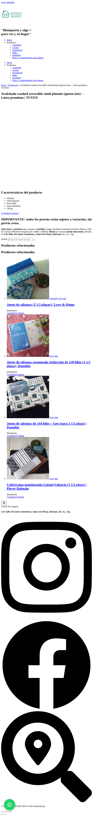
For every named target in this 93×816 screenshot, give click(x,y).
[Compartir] (8, 811)
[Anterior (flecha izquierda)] (2, 814)
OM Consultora (53, 806)
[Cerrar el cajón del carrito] (4, 503)
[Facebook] (46, 710)
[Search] (34, 239)
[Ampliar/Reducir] (2, 811)
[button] (9, 804)
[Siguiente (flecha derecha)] (5, 814)
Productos (11, 42)
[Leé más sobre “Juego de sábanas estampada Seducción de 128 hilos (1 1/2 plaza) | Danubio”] (53, 356)
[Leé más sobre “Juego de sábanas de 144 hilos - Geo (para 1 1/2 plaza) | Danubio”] (53, 417)
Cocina (15, 47)
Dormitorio (17, 50)
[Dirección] (46, 801)
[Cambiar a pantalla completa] (5, 811)
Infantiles (16, 55)
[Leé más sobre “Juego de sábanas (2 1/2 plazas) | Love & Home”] (62, 298)
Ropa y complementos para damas (27, 58)
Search (4, 239)
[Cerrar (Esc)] (11, 811)
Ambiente (16, 45)
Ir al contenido (7, 2)
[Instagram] (46, 618)
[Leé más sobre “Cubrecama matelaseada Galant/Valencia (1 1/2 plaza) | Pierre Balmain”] (53, 478)
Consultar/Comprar (15, 313)
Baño (14, 52)
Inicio (9, 40)
